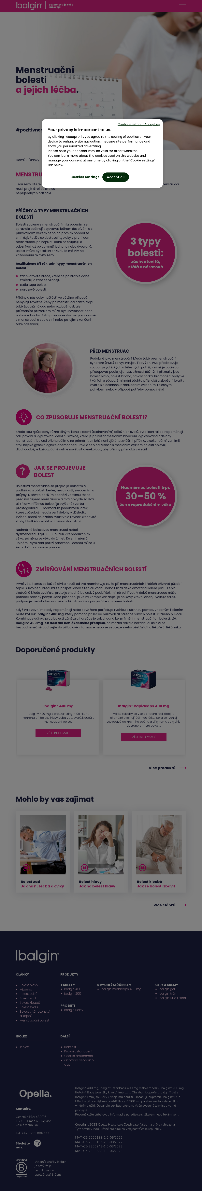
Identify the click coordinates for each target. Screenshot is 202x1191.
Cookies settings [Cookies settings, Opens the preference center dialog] (84, 177)
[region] (102, 153)
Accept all (116, 177)
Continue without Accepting (139, 124)
